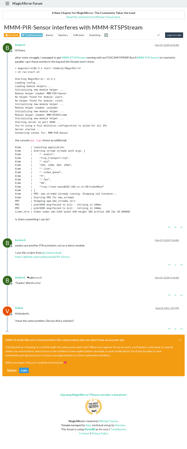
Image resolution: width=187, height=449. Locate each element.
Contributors (118, 429)
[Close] (180, 340)
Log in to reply (174, 35)
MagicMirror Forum (27, 3)
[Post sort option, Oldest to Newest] (159, 35)
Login (24, 370)
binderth (20, 45)
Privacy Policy (99, 433)
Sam (88, 425)
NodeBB (89, 429)
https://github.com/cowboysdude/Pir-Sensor (42, 256)
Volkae (19, 308)
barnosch (20, 240)
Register (12, 370)
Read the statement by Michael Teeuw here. (93, 17)
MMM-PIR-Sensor (148, 57)
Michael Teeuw (108, 421)
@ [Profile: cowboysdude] (52, 252)
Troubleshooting (32, 35)
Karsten (120, 425)
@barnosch (34, 277)
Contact (84, 433)
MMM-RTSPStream (74, 57)
